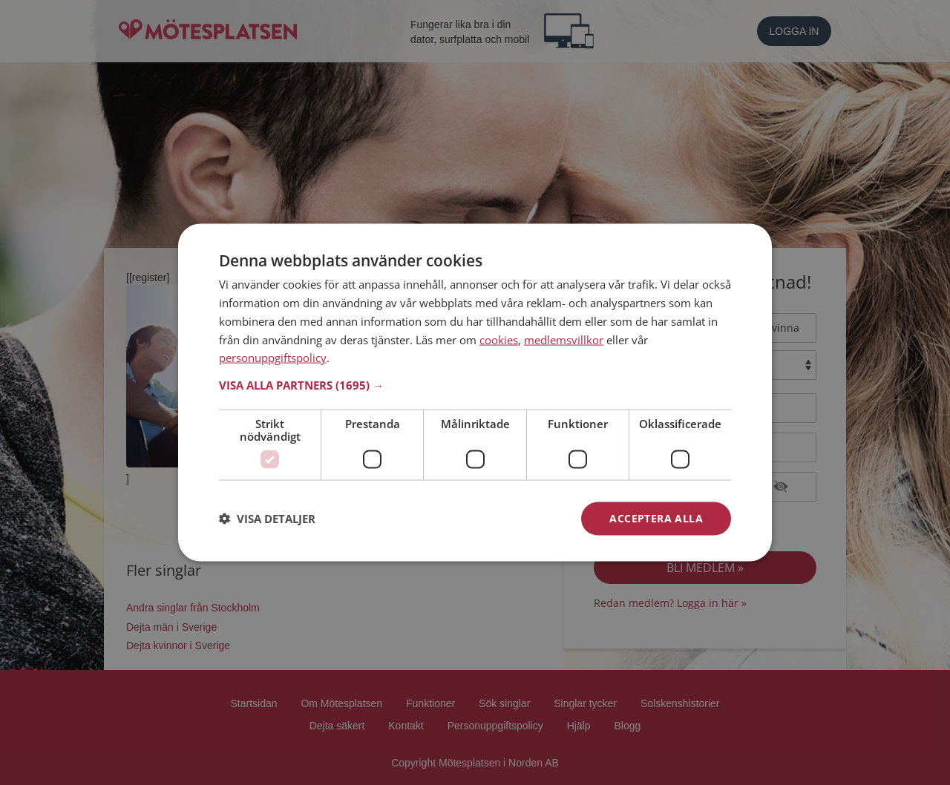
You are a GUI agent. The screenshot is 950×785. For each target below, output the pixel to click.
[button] (475, 385)
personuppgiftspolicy (273, 357)
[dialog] (475, 393)
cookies (498, 339)
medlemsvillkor (563, 339)
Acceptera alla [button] (656, 518)
